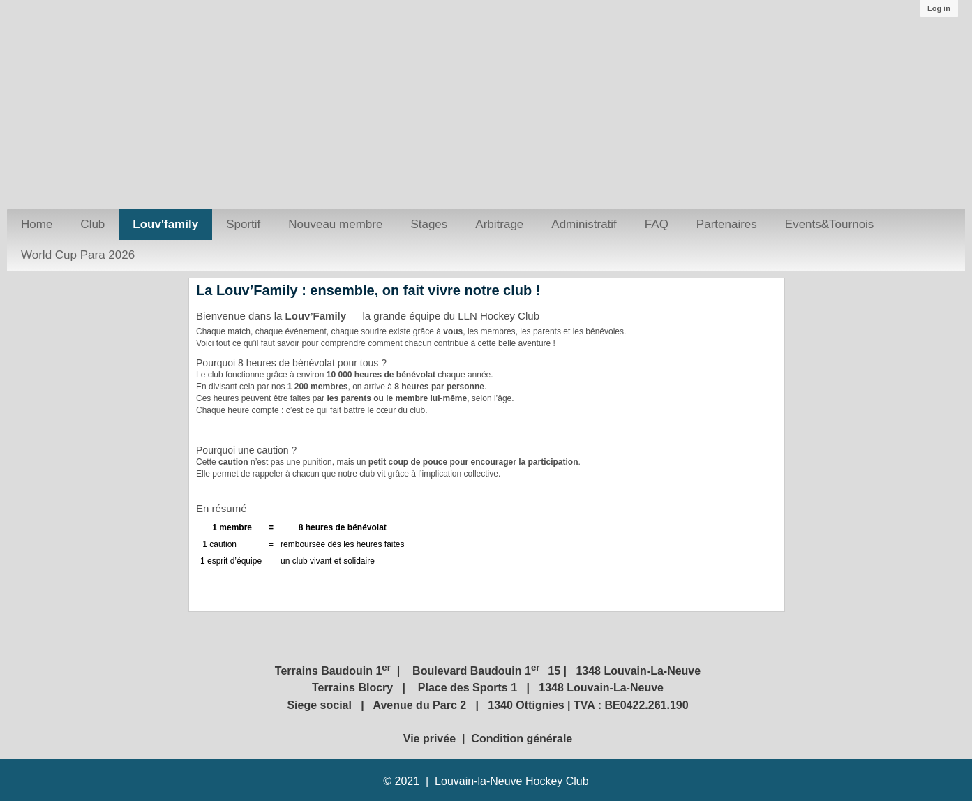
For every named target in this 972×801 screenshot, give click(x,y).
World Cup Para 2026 (78, 255)
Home (36, 224)
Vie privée (431, 738)
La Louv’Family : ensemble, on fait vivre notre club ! (368, 290)
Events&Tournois (829, 224)
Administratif (584, 224)
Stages (428, 224)
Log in (938, 8)
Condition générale (521, 738)
